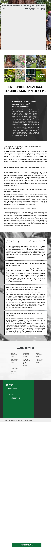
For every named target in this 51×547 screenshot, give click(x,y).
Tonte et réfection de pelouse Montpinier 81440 (26, 362)
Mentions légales (27, 420)
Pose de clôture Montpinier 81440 (40, 360)
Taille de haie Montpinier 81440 (14, 360)
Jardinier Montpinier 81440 (14, 354)
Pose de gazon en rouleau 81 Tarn (43, 7)
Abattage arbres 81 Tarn (4, 7)
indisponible (14, 394)
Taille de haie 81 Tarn (26, 7)
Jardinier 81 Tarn (9, 6)
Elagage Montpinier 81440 (39, 354)
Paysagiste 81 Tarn (15, 6)
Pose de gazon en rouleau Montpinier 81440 (14, 370)
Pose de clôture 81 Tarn (37, 7)
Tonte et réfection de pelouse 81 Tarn (32, 7)
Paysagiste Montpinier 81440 (26, 354)
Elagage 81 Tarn (21, 6)
